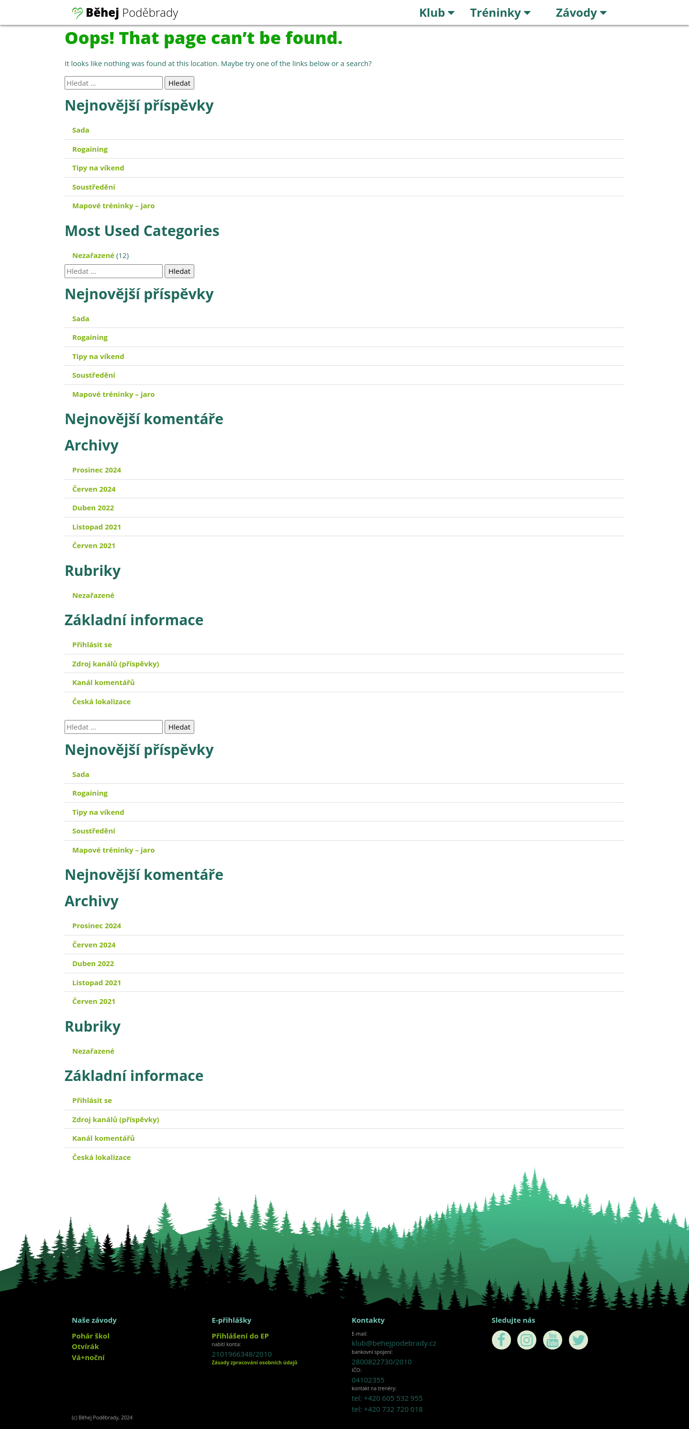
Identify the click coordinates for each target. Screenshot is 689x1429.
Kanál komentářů (103, 682)
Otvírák (85, 1346)
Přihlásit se (92, 644)
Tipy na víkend (98, 167)
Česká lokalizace (101, 701)
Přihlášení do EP (240, 1335)
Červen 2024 (94, 489)
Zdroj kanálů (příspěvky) (115, 663)
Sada (80, 130)
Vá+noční (88, 1357)
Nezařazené (93, 255)
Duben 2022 (93, 507)
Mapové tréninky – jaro (113, 205)
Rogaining (90, 149)
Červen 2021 (94, 545)
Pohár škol (91, 1335)
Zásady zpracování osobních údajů (255, 1362)
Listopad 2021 (97, 526)
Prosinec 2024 (96, 469)
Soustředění (93, 186)
